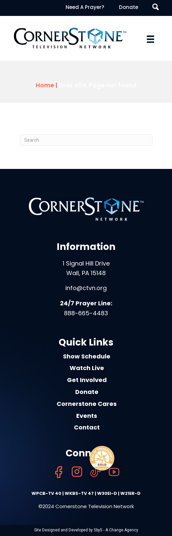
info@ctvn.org (86, 288)
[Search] (86, 140)
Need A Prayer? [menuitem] (85, 7)
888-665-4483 (86, 313)
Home (45, 85)
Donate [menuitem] (128, 7)
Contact (87, 427)
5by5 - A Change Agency (116, 530)
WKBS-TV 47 (79, 493)
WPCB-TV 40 (46, 493)
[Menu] (150, 39)
